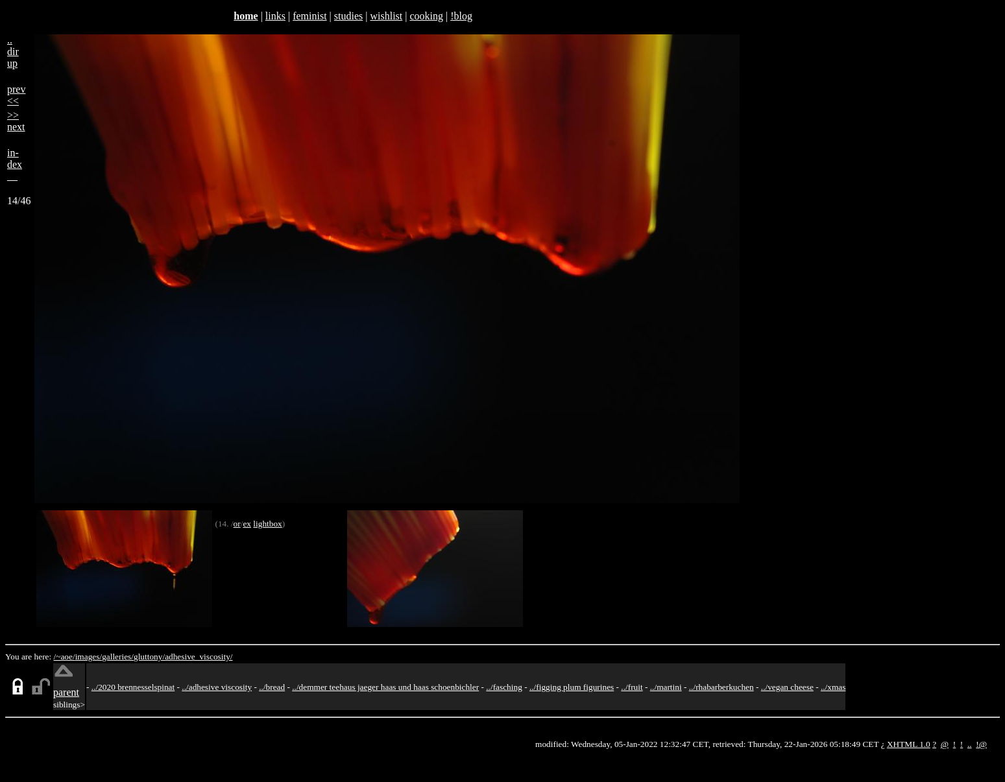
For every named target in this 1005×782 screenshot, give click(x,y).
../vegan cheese (787, 687)
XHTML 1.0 (908, 744)
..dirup (13, 51)
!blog (461, 15)
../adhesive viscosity (217, 687)
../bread (272, 687)
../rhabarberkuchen (721, 687)
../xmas (833, 687)
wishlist (386, 15)
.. (969, 744)
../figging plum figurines (571, 687)
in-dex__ (14, 164)
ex (247, 523)
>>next (16, 121)
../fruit (631, 687)
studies (348, 15)
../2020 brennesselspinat (133, 687)
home (246, 15)
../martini (666, 687)
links (275, 15)
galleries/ (118, 656)
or (237, 523)
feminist (309, 15)
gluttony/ (149, 656)
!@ (981, 744)
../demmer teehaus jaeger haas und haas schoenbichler (385, 687)
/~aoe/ (64, 656)
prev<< (16, 95)
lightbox (267, 523)
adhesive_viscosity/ (198, 656)
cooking (426, 15)
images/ (88, 656)
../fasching (504, 687)
